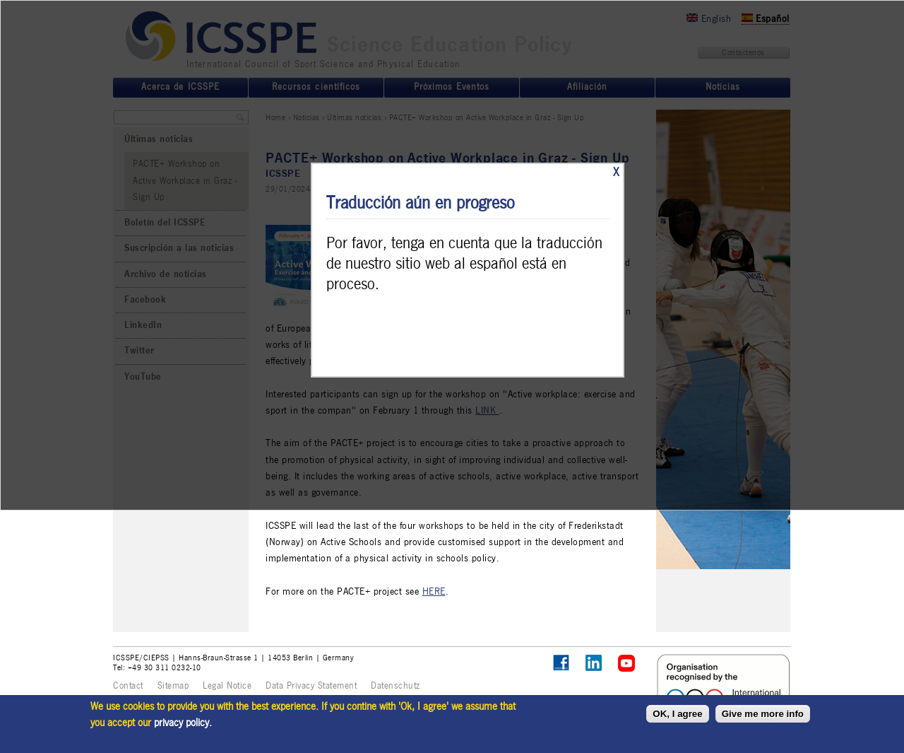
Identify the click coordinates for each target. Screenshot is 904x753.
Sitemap (173, 686)
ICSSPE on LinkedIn (594, 663)
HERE (434, 591)
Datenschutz (395, 686)
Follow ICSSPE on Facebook (561, 663)
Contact (128, 686)
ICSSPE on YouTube (627, 663)
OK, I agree (677, 713)
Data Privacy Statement (311, 686)
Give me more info (763, 713)
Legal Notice (227, 686)
